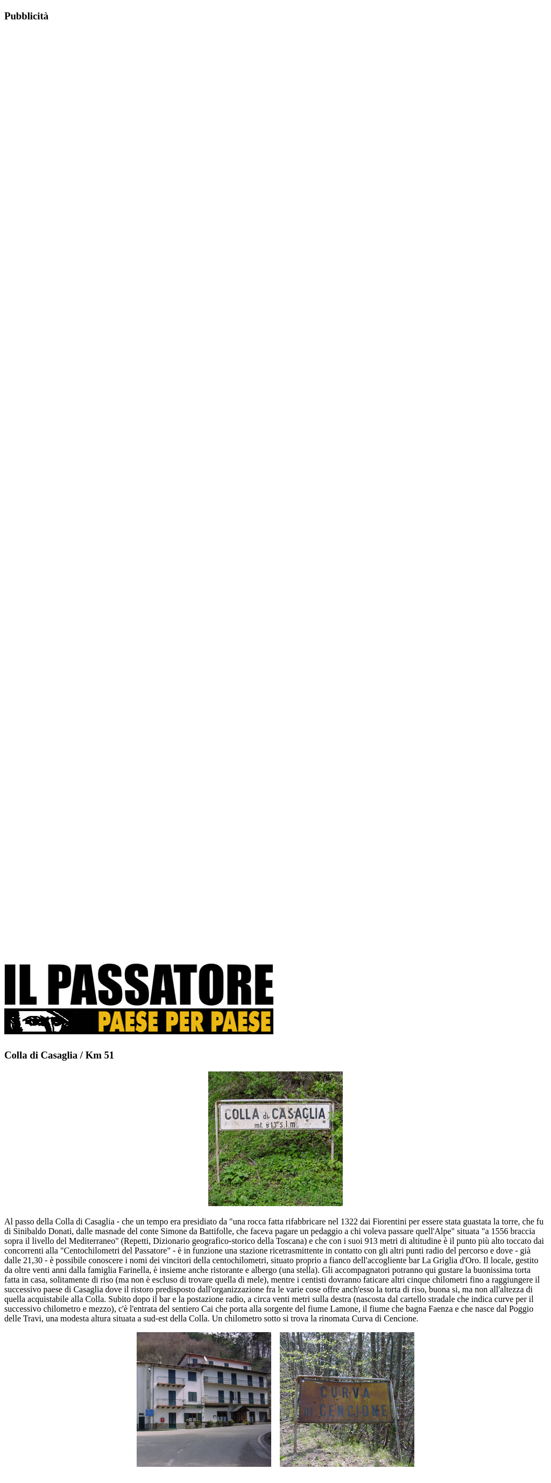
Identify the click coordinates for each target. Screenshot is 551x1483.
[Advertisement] (85, 203)
